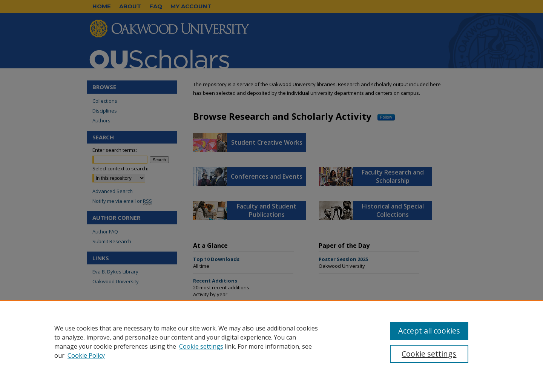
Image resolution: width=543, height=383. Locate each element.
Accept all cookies (429, 331)
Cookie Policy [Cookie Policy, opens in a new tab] (86, 355)
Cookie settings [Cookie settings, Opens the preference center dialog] (429, 354)
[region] (271, 341)
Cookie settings (201, 346)
